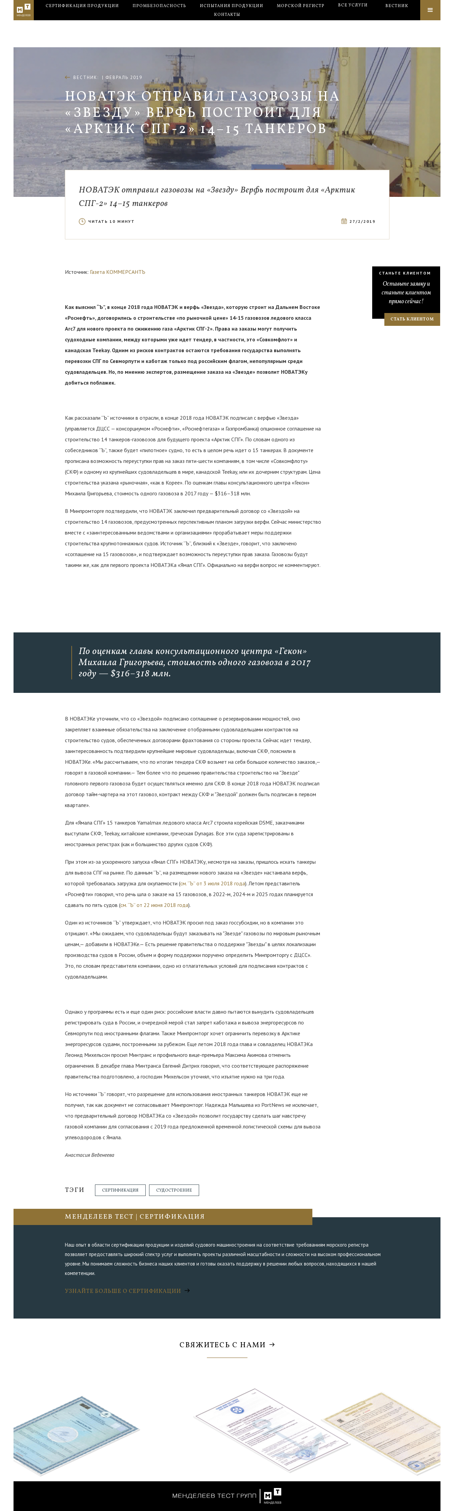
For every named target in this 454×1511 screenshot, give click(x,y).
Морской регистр (301, 22)
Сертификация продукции (82, 22)
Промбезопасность (159, 22)
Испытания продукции (231, 22)
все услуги (353, 21)
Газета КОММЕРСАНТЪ (117, 271)
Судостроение (174, 1190)
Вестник (396, 22)
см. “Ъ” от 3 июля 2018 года (212, 883)
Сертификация (120, 1190)
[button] (353, 22)
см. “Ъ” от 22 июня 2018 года (154, 905)
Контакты (227, 31)
